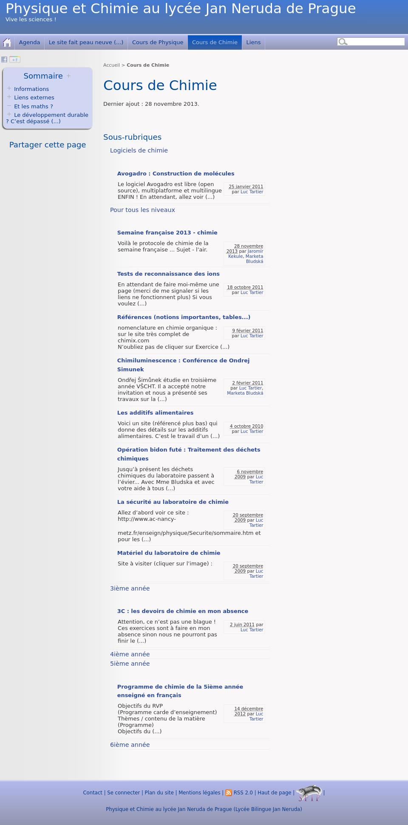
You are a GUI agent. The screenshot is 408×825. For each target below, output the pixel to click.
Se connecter (123, 793)
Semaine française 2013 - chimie (167, 232)
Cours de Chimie (215, 42)
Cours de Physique (158, 42)
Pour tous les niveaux (142, 209)
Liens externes (34, 97)
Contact (92, 793)
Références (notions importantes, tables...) (184, 317)
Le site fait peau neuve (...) (86, 42)
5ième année (130, 663)
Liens (253, 42)
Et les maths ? (29, 106)
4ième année (130, 654)
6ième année (130, 744)
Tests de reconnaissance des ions (168, 274)
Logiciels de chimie (139, 150)
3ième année (130, 588)
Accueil (111, 65)
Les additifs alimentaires (155, 413)
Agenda (29, 42)
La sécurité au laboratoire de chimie (173, 502)
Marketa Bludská (255, 259)
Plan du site (159, 793)
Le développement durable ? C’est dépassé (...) (47, 118)
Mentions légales (199, 793)
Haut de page (274, 793)
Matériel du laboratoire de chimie (169, 553)
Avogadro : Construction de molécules (176, 173)
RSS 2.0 (239, 793)
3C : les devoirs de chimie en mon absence (182, 611)
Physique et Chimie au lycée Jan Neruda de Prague (181, 8)
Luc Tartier (252, 191)
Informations (31, 89)
